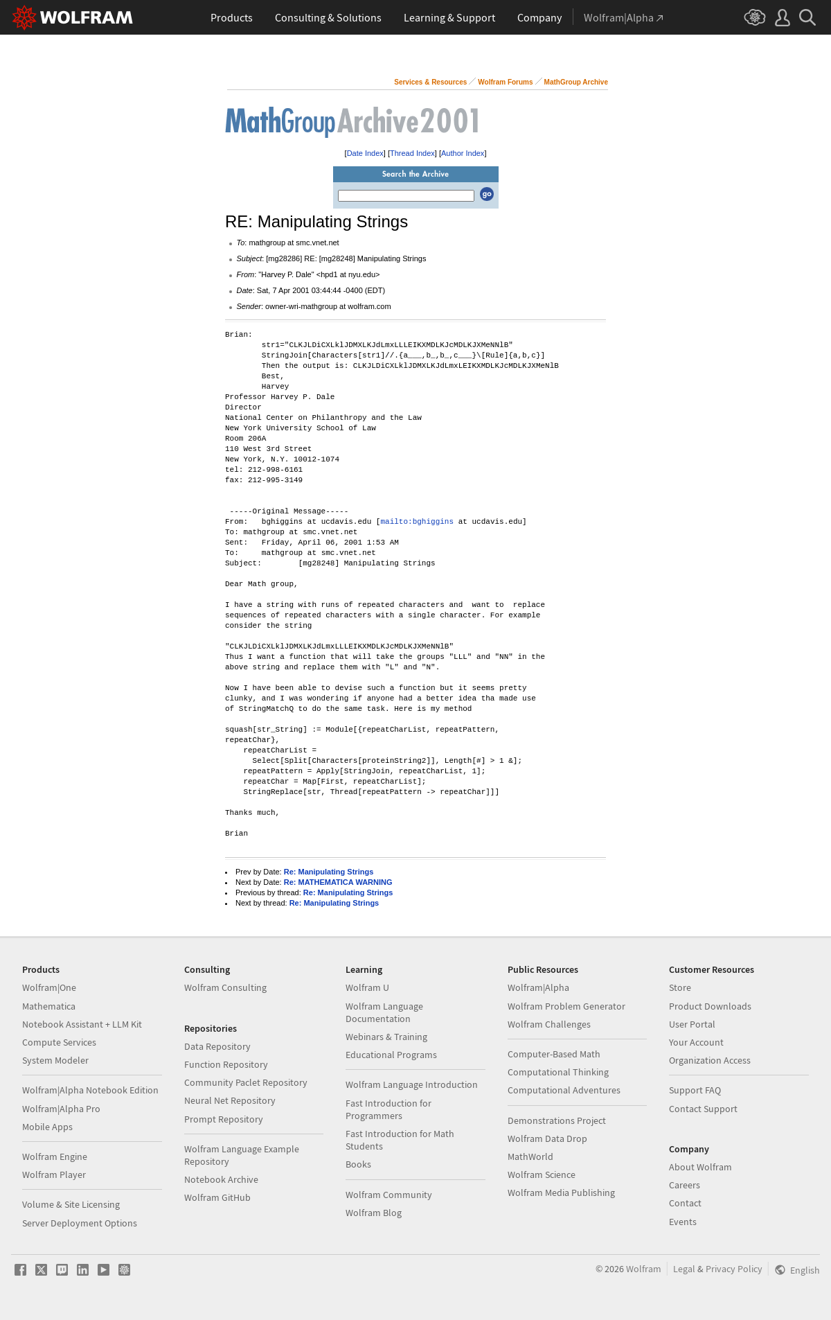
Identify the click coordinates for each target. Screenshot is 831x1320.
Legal (684, 1268)
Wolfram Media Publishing (561, 1192)
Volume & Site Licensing (71, 1204)
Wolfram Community (389, 1194)
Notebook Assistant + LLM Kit (82, 1024)
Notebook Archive (221, 1179)
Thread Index (412, 153)
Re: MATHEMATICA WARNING (338, 882)
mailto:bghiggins (417, 522)
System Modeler (55, 1060)
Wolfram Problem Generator (566, 1006)
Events (683, 1221)
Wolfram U (367, 987)
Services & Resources (430, 82)
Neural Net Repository (230, 1100)
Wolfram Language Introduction (412, 1084)
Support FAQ (695, 1090)
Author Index (462, 153)
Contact (685, 1203)
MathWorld (530, 1156)
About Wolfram (700, 1167)
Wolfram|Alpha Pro (61, 1108)
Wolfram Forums (505, 82)
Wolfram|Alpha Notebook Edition (90, 1090)
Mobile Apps (47, 1126)
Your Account (696, 1042)
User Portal (692, 1024)
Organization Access (710, 1060)
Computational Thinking (558, 1072)
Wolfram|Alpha (538, 987)
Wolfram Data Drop (547, 1138)
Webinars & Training (386, 1036)
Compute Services (59, 1042)
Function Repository (226, 1064)
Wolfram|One (49, 987)
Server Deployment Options (79, 1223)
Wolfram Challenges (549, 1024)
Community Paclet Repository (245, 1082)
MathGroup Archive (576, 82)
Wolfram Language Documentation (384, 1012)
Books (358, 1164)
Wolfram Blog (374, 1212)
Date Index (365, 153)
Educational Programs (391, 1054)
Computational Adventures (564, 1090)
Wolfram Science (541, 1174)
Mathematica (48, 1006)
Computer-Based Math (554, 1054)
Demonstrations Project (557, 1120)
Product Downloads (710, 1006)
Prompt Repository (223, 1119)
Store (680, 987)
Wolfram (643, 1268)
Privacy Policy (734, 1268)
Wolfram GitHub (217, 1197)
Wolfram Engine (54, 1156)
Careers (684, 1185)
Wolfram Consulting (225, 987)
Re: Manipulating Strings (329, 872)
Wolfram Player (54, 1174)
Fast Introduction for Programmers (388, 1109)
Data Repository (217, 1046)
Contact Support (703, 1108)
